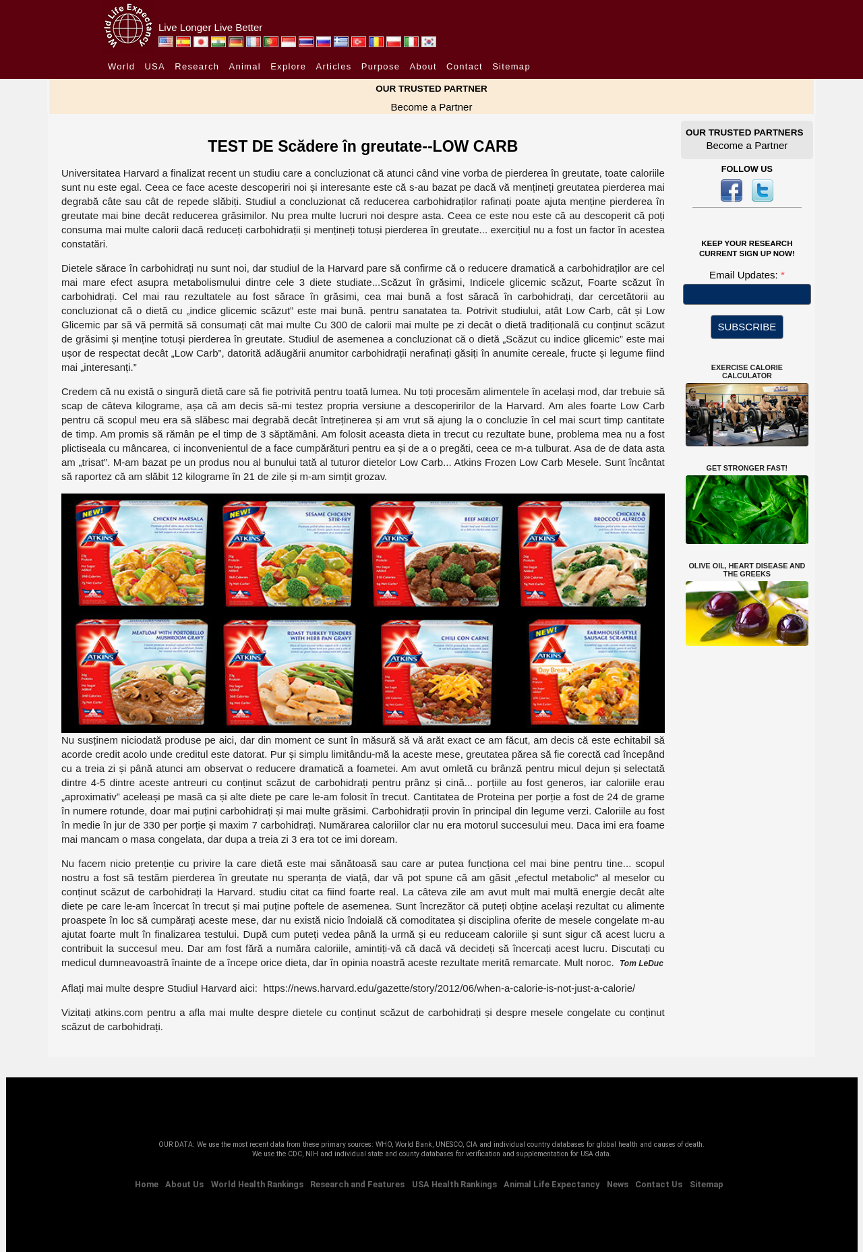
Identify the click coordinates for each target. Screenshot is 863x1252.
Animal (245, 66)
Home (146, 1184)
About (422, 66)
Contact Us (658, 1184)
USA (154, 66)
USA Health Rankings (454, 1184)
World (121, 66)
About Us (184, 1184)
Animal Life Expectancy (551, 1184)
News (617, 1184)
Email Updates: (745, 274)
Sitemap (511, 66)
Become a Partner (432, 107)
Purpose (380, 66)
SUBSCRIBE (747, 326)
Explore (288, 66)
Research (197, 66)
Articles (334, 66)
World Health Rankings (257, 1184)
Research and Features (357, 1184)
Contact (464, 66)
